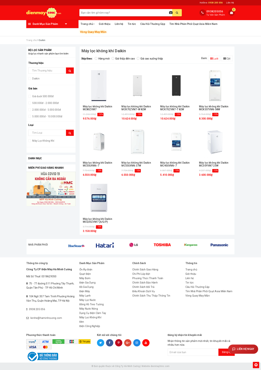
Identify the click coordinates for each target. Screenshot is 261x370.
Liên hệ (119, 23)
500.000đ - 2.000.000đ (45, 103)
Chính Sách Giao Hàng (145, 269)
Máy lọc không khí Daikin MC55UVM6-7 (97, 164)
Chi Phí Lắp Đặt (141, 273)
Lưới (214, 58)
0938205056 (214, 11)
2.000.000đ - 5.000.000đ (46, 109)
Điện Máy (84, 291)
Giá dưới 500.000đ (43, 96)
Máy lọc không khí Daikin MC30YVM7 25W (213, 164)
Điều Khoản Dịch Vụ (143, 291)
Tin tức (132, 23)
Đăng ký (226, 352)
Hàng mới (102, 58)
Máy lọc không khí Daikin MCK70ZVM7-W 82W (136, 108)
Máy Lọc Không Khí (43, 140)
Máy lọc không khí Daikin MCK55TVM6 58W (213, 108)
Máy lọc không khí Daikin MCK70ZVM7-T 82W (175, 108)
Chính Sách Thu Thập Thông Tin (151, 295)
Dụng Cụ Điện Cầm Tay (92, 313)
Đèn (81, 321)
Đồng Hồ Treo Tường (91, 304)
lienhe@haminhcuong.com (46, 317)
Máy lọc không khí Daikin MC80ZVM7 (97, 108)
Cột (226, 58)
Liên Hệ (230, 2)
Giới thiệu (104, 23)
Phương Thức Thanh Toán (147, 278)
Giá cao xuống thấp (150, 58)
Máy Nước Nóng (88, 308)
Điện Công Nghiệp (89, 326)
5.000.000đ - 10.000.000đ (47, 116)
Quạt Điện (85, 273)
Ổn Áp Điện (85, 269)
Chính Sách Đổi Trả (143, 286)
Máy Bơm (85, 278)
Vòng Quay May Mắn (93, 32)
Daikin (36, 78)
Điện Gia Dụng (87, 282)
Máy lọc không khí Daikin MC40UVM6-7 (175, 164)
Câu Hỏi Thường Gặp (152, 23)
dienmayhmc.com (160, 366)
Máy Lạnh (85, 295)
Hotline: (211, 2)
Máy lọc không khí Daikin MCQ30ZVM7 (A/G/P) (97, 220)
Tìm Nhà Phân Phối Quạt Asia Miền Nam (193, 23)
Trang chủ (88, 23)
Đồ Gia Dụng (86, 286)
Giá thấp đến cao (123, 58)
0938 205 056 (37, 309)
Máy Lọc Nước (87, 300)
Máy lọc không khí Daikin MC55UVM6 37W (136, 164)
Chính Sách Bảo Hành (145, 282)
